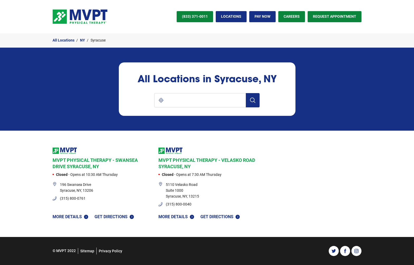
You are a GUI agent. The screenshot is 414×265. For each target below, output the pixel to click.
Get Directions (114, 216)
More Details (70, 216)
